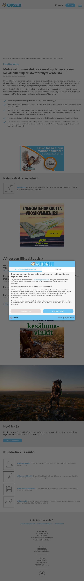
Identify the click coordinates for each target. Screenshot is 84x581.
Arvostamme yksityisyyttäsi (25, 269)
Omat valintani (26, 311)
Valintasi (58, 269)
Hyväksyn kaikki (58, 311)
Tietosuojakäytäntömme (66, 317)
